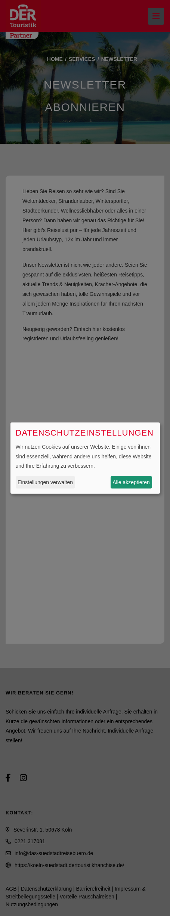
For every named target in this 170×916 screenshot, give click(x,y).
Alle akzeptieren (131, 482)
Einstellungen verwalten (45, 482)
